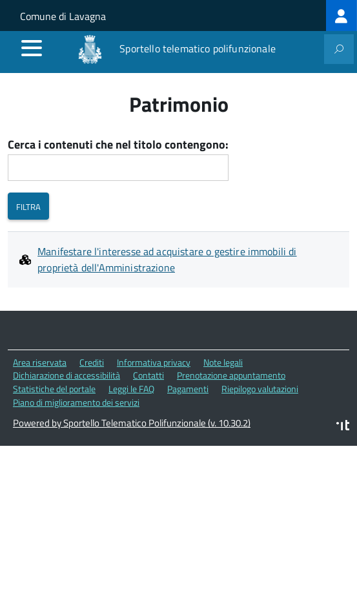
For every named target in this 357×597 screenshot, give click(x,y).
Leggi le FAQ (131, 388)
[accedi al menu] (31, 47)
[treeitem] (341, 15)
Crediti (91, 362)
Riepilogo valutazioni (259, 388)
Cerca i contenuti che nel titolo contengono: (118, 145)
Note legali (223, 362)
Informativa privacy (153, 362)
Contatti (148, 375)
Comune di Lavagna (63, 16)
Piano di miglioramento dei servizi (76, 402)
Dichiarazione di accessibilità (66, 375)
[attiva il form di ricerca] (339, 49)
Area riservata (39, 362)
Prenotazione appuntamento (231, 375)
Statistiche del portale (54, 388)
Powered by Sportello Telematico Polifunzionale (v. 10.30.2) (131, 422)
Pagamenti (188, 388)
